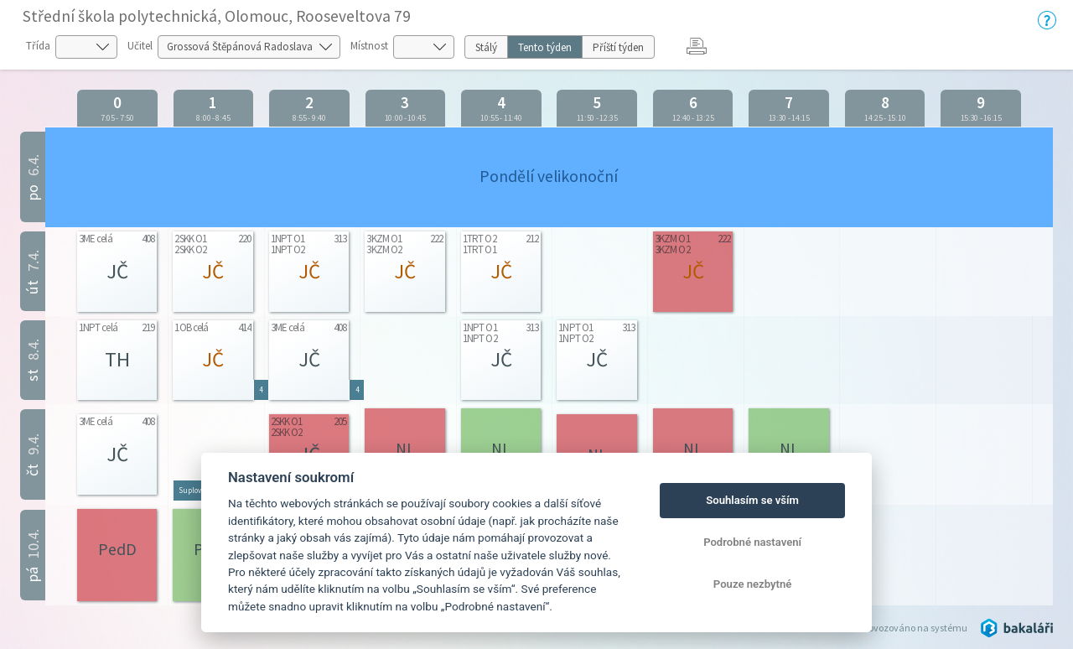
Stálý (486, 47)
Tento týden (545, 47)
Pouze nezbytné (752, 584)
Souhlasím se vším (752, 500)
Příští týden (618, 47)
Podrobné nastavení (752, 542)
